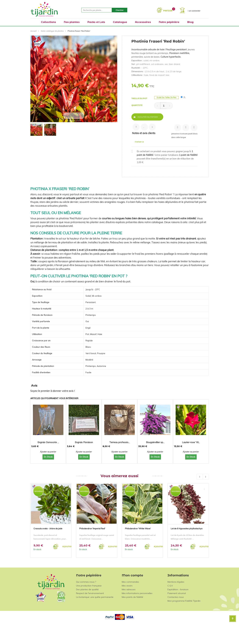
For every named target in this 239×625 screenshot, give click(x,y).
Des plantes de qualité (87, 589)
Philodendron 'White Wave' (138, 528)
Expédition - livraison (178, 589)
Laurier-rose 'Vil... (191, 442)
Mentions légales (176, 581)
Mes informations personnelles (137, 593)
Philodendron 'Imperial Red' (92, 528)
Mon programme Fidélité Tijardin (184, 600)
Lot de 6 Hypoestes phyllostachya (186, 528)
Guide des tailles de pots (166, 97)
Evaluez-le (139, 142)
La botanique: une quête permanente (94, 597)
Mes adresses (129, 589)
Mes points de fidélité (132, 597)
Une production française (89, 585)
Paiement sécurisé (177, 593)
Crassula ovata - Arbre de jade (48, 528)
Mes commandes (130, 581)
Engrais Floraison (84, 442)
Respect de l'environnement (90, 593)
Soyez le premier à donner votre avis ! (52, 390)
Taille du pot (139, 98)
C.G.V (170, 585)
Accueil (33, 31)
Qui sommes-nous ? (86, 581)
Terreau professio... (119, 442)
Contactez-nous (176, 597)
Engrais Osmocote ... (48, 442)
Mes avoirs (127, 585)
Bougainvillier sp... (155, 442)
